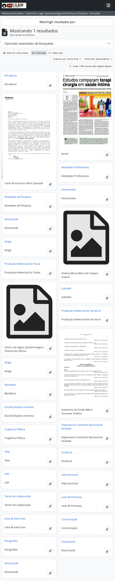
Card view (39, 52)
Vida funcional (69, 474)
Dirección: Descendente (97, 58)
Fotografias (11, 541)
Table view (55, 52)
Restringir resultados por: (58, 22)
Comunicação (69, 519)
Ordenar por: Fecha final (66, 58)
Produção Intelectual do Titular (22, 263)
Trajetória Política (14, 429)
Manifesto (10, 384)
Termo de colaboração (17, 496)
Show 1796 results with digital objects (90, 66)
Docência (66, 452)
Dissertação (11, 219)
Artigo (8, 241)
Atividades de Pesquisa (17, 197)
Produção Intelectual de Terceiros (81, 310)
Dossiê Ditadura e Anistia (19, 407)
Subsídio (66, 288)
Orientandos (68, 189)
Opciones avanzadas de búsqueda (28, 43)
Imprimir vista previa (15, 52)
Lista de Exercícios (15, 518)
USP (6, 474)
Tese (7, 451)
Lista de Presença (71, 497)
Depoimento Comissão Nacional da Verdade (81, 426)
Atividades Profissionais (75, 167)
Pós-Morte (10, 75)
